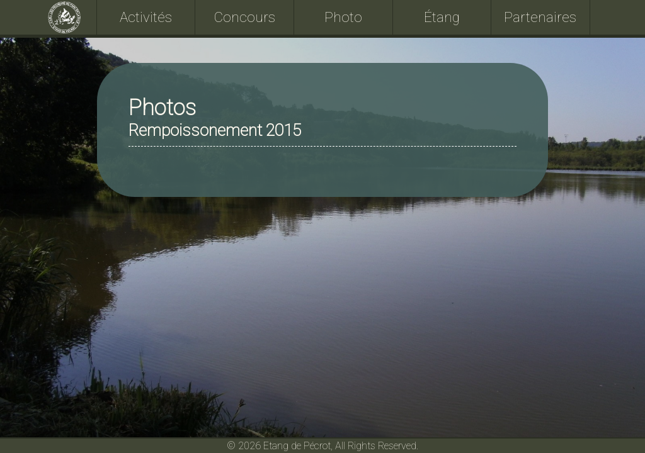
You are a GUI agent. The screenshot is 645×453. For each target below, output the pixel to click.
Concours (244, 17)
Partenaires (540, 17)
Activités (146, 17)
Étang (442, 17)
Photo (343, 17)
